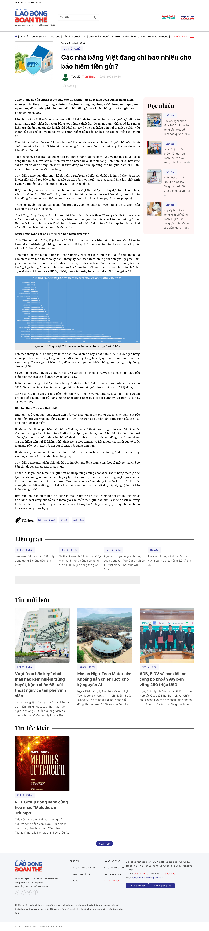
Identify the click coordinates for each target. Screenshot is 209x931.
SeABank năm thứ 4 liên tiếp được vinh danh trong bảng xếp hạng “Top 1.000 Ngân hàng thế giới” (80, 561)
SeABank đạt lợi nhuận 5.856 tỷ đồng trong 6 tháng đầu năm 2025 (34, 561)
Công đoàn (95, 36)
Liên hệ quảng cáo (162, 885)
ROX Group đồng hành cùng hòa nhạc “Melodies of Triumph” (41, 807)
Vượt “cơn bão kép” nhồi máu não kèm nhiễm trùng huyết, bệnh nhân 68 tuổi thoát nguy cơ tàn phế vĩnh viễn (40, 684)
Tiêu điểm (24, 36)
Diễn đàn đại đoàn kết (74, 36)
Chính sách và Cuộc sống (46, 36)
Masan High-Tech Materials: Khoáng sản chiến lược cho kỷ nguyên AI (104, 679)
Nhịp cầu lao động (158, 36)
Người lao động (112, 36)
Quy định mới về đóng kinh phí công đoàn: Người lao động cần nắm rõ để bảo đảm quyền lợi (176, 219)
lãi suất (64, 520)
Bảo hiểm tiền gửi (46, 520)
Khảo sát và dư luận (134, 36)
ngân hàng (78, 520)
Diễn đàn (170, 115)
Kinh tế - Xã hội (179, 36)
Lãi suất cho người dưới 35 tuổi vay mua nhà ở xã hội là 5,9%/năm (169, 560)
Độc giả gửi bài (137, 885)
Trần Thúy (88, 76)
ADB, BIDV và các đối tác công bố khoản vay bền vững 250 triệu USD (163, 679)
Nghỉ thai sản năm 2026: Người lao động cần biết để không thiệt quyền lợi (176, 186)
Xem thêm (104, 844)
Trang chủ (65, 43)
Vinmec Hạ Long (46, 715)
